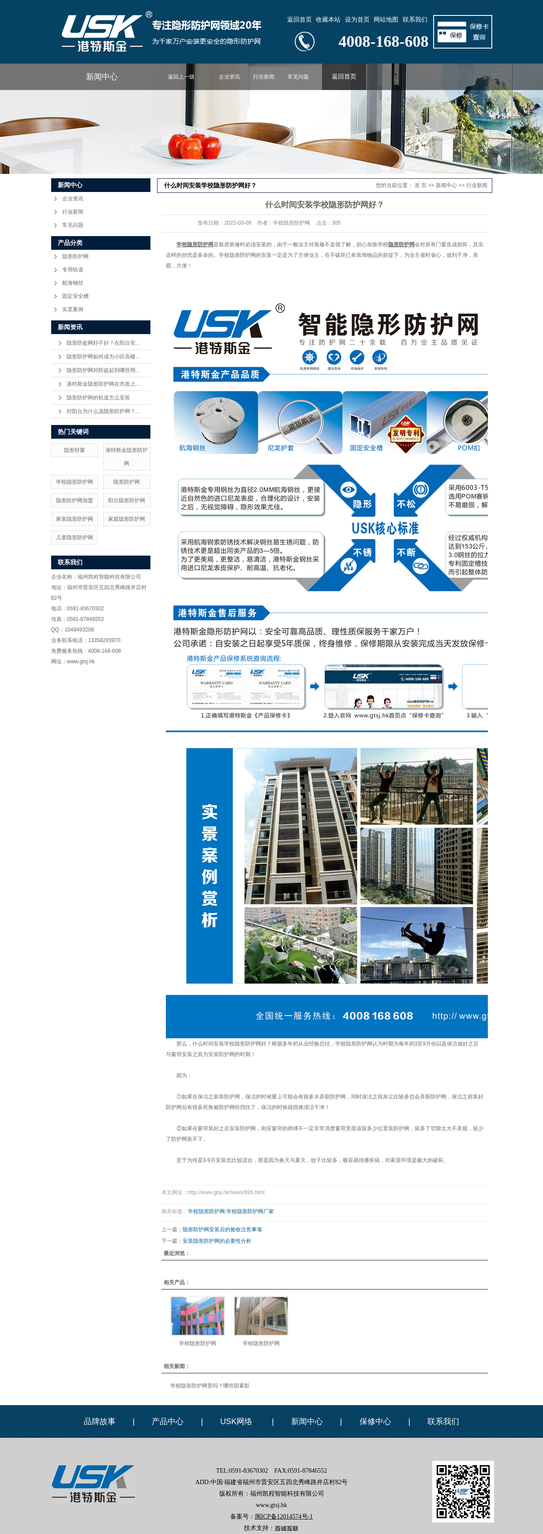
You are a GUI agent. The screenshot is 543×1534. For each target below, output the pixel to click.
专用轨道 (72, 270)
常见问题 (298, 77)
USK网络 (237, 1421)
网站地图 (386, 19)
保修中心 (375, 1421)
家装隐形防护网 (74, 519)
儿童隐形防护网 (74, 537)
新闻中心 (102, 76)
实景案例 (72, 309)
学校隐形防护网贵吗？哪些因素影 (210, 1386)
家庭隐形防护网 (126, 519)
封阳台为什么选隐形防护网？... (103, 411)
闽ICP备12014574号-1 (284, 1516)
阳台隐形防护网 (126, 500)
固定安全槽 (75, 296)
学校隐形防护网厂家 (250, 1211)
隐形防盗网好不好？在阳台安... (103, 343)
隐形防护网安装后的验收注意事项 (222, 1229)
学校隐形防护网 (74, 482)
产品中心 (167, 1421)
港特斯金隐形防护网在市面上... (103, 384)
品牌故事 (100, 1421)
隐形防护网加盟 (74, 500)
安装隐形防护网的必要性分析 (217, 1241)
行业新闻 (263, 77)
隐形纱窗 (74, 450)
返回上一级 (181, 77)
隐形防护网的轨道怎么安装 (98, 398)
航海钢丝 (72, 283)
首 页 (421, 185)
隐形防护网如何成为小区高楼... (103, 356)
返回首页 (299, 19)
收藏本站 (328, 19)
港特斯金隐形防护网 (126, 456)
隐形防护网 (75, 256)
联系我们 (415, 19)
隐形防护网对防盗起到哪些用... (103, 370)
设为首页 (357, 19)
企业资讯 (229, 77)
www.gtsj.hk (81, 661)
